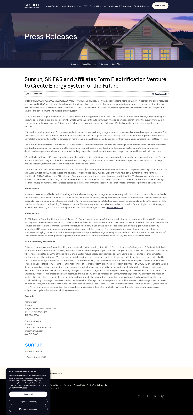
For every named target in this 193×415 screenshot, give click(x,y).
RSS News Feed (55, 373)
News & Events (51, 6)
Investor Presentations (70, 6)
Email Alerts (117, 64)
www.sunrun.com (115, 207)
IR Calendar (103, 64)
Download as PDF (160, 94)
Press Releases (89, 64)
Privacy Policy (80, 385)
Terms (66, 385)
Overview (75, 64)
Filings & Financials (98, 6)
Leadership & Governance (119, 6)
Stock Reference (141, 6)
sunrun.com (160, 5)
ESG (85, 6)
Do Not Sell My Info (98, 385)
